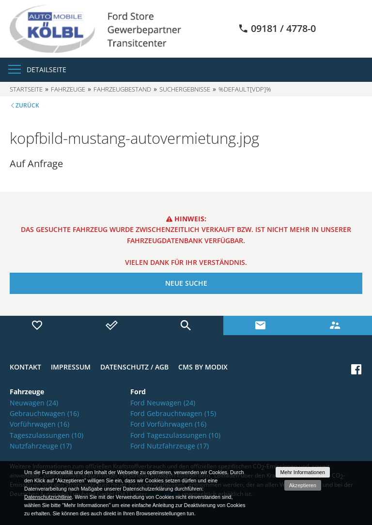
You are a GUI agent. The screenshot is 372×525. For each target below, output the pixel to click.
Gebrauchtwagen (44, 413)
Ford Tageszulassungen (175, 435)
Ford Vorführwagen (168, 424)
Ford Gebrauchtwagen (173, 413)
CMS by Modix (203, 366)
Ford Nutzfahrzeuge (169, 445)
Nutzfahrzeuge (41, 445)
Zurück (27, 105)
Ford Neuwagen (162, 402)
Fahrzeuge (68, 89)
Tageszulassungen (46, 435)
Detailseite (46, 69)
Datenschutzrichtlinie (48, 497)
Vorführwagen (39, 424)
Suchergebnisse (184, 89)
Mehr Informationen (302, 472)
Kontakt (25, 366)
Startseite (26, 89)
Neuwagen (34, 402)
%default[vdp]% (244, 89)
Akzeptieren (302, 485)
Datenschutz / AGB (134, 366)
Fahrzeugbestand (122, 89)
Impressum (71, 366)
